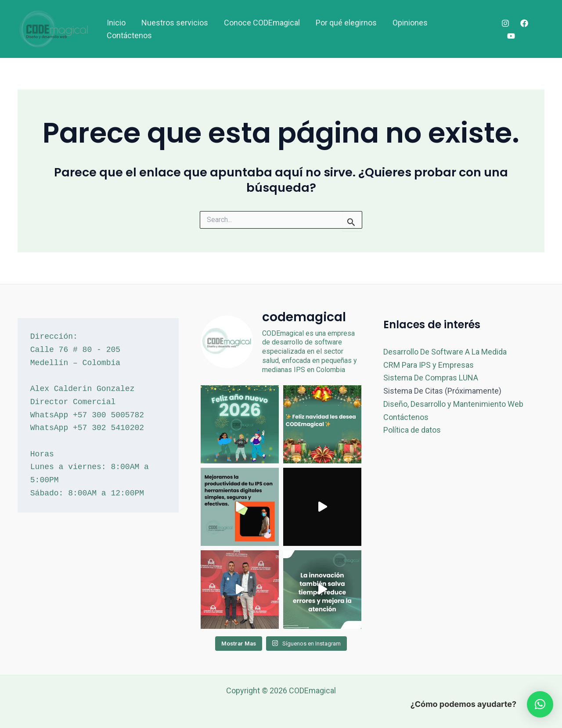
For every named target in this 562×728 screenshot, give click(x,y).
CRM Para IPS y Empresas (428, 364)
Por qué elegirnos (346, 22)
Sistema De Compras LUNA (430, 377)
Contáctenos (129, 35)
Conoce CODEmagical (262, 22)
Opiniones (410, 22)
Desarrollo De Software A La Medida (445, 351)
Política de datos (412, 429)
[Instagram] (505, 23)
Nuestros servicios (174, 22)
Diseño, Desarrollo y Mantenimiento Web (453, 404)
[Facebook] (524, 23)
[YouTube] (511, 36)
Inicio (116, 22)
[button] (540, 704)
